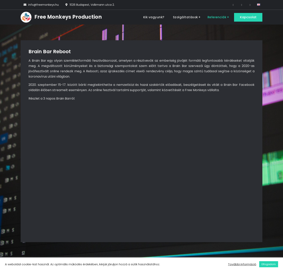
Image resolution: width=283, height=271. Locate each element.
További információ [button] (242, 264)
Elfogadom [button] (269, 264)
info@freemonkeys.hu (43, 5)
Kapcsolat (248, 17)
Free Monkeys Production (68, 16)
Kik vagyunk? (153, 17)
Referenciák (217, 17)
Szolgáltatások (185, 17)
